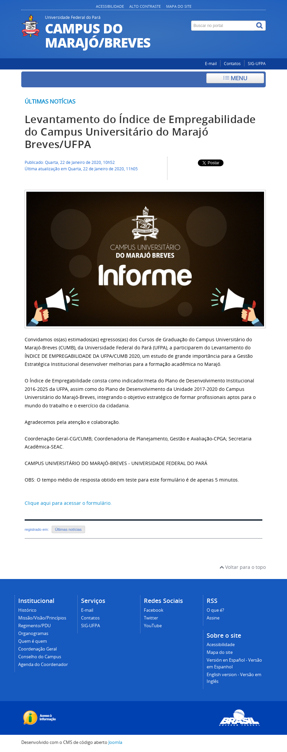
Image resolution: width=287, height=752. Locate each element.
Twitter (151, 618)
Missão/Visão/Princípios (42, 618)
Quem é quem (32, 641)
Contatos (232, 63)
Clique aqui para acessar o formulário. (68, 503)
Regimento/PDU (34, 626)
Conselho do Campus (39, 657)
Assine (213, 618)
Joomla (115, 742)
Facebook (153, 610)
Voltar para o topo (242, 567)
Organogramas (33, 633)
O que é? (215, 610)
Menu (235, 78)
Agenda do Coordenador (43, 664)
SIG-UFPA (257, 63)
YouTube (153, 626)
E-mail (211, 63)
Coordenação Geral (37, 649)
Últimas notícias (50, 101)
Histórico (27, 610)
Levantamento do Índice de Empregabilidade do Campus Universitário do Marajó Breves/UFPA (140, 131)
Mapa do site (178, 6)
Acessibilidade (110, 6)
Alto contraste (145, 6)
